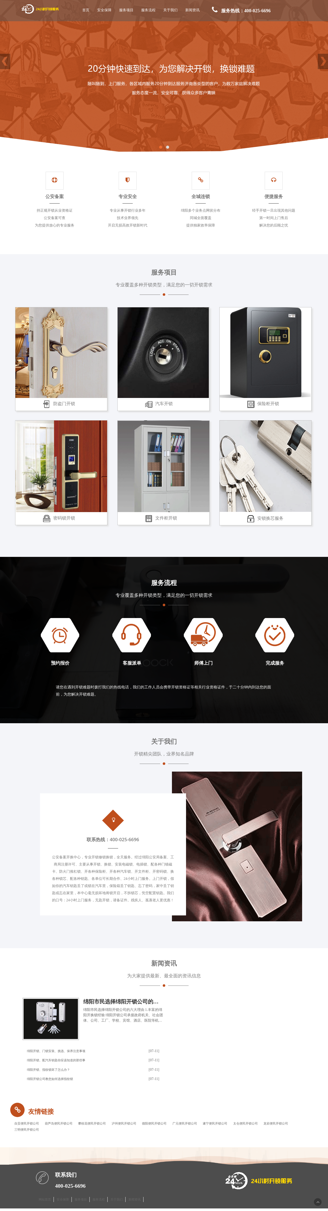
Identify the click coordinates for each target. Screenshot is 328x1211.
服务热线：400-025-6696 (241, 11)
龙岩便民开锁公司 (29, 1131)
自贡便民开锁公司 (29, 1124)
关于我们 (171, 10)
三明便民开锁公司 (64, 1131)
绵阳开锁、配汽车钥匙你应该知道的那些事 (61, 1060)
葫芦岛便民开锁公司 (66, 1124)
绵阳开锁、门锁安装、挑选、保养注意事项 (61, 1051)
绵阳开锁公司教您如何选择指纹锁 (54, 1079)
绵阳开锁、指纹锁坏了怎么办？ (52, 1070)
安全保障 (105, 10)
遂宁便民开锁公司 (248, 1124)
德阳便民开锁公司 (177, 1124)
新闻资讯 (193, 10)
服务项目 (127, 10)
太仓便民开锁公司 (283, 1124)
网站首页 (45, 1202)
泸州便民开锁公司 (142, 1124)
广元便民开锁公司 (213, 1124)
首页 (86, 10)
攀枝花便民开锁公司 (105, 1124)
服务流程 (149, 10)
